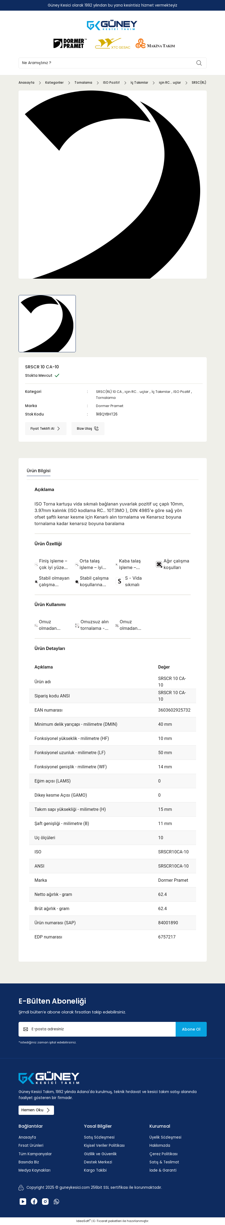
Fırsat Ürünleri (31, 1145)
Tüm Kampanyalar (35, 1154)
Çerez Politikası (163, 1154)
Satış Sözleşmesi (99, 1137)
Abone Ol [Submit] (191, 1029)
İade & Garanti (162, 1170)
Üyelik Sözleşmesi (165, 1137)
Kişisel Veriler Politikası (104, 1145)
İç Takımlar (163, 391)
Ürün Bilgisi (38, 471)
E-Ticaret (100, 1221)
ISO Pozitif (185, 391)
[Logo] (113, 24)
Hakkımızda (159, 1145)
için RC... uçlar (138, 391)
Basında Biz (29, 1162)
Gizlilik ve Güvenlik (100, 1154)
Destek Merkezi (98, 1162)
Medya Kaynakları (34, 1170)
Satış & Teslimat (164, 1162)
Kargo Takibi (95, 1170)
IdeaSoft (83, 1221)
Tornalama (106, 397)
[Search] (113, 63)
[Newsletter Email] (113, 1029)
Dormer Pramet (110, 405)
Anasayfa (27, 1137)
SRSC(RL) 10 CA (109, 391)
